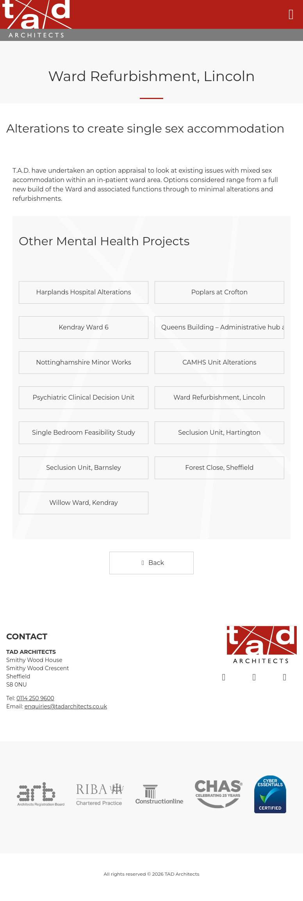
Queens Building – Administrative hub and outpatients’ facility (222, 327)
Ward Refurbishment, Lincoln (219, 397)
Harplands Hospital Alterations (83, 292)
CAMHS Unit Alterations (219, 362)
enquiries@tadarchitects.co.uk (66, 706)
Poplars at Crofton (219, 292)
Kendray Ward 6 (83, 327)
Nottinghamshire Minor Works (83, 362)
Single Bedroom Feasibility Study (83, 432)
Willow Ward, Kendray (83, 502)
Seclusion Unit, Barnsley (83, 467)
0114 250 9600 (35, 698)
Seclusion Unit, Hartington (219, 432)
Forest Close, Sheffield (219, 467)
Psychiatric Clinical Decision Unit (84, 397)
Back (151, 562)
